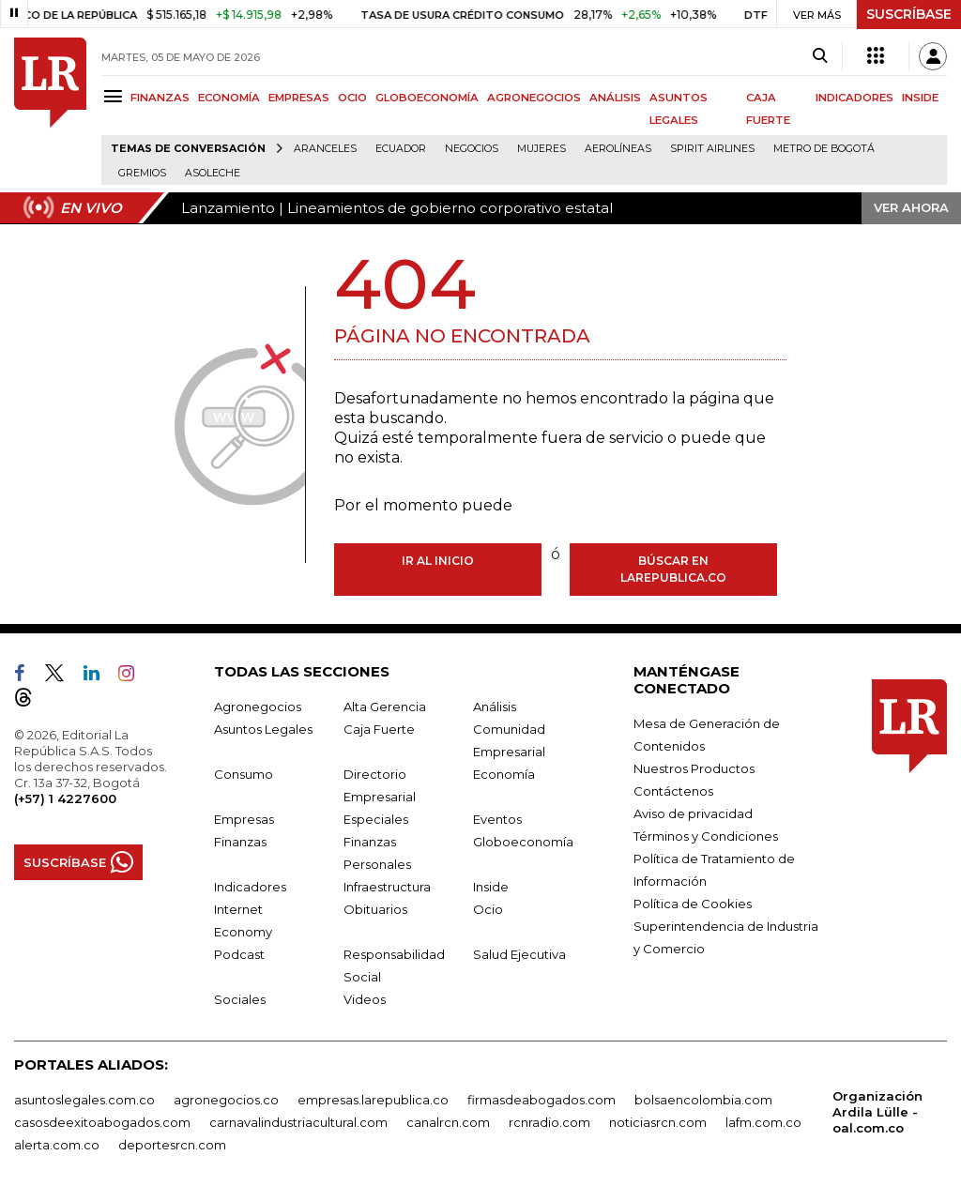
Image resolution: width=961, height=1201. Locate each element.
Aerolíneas (618, 149)
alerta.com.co (56, 1144)
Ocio (488, 909)
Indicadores (250, 886)
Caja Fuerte (379, 729)
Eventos (497, 819)
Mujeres (541, 149)
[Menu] (115, 96)
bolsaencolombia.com (703, 1099)
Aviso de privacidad (693, 813)
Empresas (244, 819)
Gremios (142, 173)
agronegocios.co (226, 1099)
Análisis (494, 706)
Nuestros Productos (694, 768)
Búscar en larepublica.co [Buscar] (673, 569)
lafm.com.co (763, 1122)
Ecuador (400, 149)
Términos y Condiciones (705, 836)
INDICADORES (854, 97)
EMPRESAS (298, 97)
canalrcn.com (448, 1122)
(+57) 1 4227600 (65, 798)
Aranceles (325, 149)
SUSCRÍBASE (909, 14)
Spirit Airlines (712, 149)
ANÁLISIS (615, 97)
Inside (491, 886)
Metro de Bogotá (824, 149)
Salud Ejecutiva (519, 954)
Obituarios (375, 909)
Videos (364, 999)
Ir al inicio (438, 561)
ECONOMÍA (229, 97)
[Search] (819, 56)
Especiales (375, 819)
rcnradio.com (549, 1122)
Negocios (471, 149)
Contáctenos (673, 790)
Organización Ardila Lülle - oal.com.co (877, 1111)
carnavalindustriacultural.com (298, 1122)
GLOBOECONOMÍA (427, 97)
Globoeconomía (523, 841)
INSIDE (920, 97)
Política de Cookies (692, 903)
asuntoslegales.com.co (84, 1099)
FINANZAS (160, 97)
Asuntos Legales (263, 729)
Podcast (239, 954)
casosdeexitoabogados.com (102, 1122)
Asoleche (212, 173)
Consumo (243, 774)
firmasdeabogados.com (541, 1099)
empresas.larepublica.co (373, 1099)
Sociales (240, 999)
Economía (504, 774)
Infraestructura (387, 886)
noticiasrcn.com (658, 1122)
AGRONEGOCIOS (534, 97)
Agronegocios (257, 706)
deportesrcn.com (172, 1144)
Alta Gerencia (384, 706)
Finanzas (240, 841)
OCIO (352, 97)
